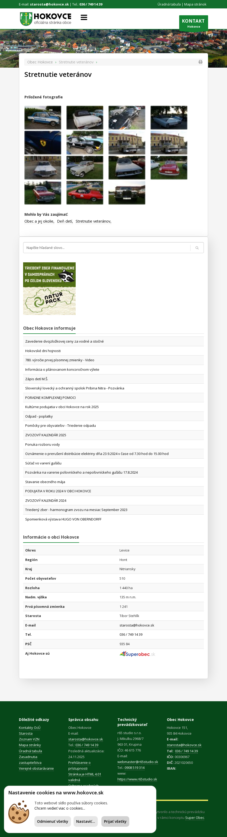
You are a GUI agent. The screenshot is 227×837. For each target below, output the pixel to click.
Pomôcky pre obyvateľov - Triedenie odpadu (60, 425)
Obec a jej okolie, (39, 221)
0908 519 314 (135, 767)
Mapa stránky (30, 745)
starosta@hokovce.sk (49, 4)
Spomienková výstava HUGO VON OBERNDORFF (63, 519)
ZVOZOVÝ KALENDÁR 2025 (45, 435)
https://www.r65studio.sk (137, 779)
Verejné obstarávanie (36, 768)
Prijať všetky (115, 821)
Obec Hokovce (40, 61)
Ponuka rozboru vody (42, 444)
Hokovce (193, 24)
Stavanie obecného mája (45, 481)
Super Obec (194, 817)
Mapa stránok (195, 4)
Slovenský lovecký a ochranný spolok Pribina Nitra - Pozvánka (74, 388)
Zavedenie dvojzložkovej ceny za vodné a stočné (64, 341)
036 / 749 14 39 (90, 4)
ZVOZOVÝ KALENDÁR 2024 (45, 500)
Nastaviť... (85, 821)
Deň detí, (65, 221)
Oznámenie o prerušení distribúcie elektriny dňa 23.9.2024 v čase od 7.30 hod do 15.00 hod (97, 453)
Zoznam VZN (29, 739)
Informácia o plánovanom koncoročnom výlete (62, 369)
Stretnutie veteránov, (93, 221)
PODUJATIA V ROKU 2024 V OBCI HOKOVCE (58, 491)
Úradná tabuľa (169, 4)
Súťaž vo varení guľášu (43, 463)
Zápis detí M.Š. (36, 379)
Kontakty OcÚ (29, 727)
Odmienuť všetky (52, 821)
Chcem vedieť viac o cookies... (59, 808)
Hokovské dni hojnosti (43, 350)
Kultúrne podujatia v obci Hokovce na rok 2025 (62, 406)
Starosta (26, 733)
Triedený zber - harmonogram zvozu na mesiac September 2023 (76, 509)
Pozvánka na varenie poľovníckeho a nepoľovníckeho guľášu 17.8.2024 (81, 472)
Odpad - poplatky (39, 416)
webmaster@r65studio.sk (137, 761)
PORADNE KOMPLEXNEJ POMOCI (50, 397)
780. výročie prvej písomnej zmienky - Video (59, 360)
